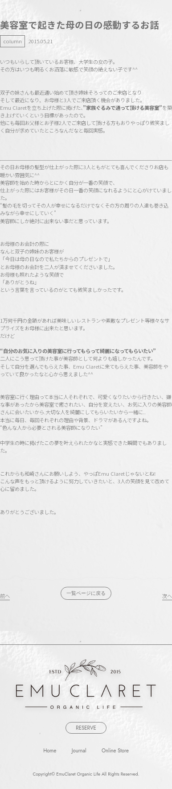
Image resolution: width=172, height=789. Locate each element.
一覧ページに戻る (86, 593)
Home (49, 750)
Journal (79, 750)
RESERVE (86, 727)
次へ (167, 595)
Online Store (115, 750)
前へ (5, 595)
